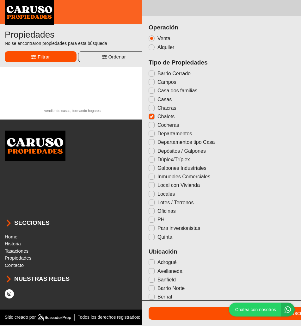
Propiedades (18, 258)
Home (11, 237)
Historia (13, 244)
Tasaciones (16, 251)
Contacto (14, 265)
